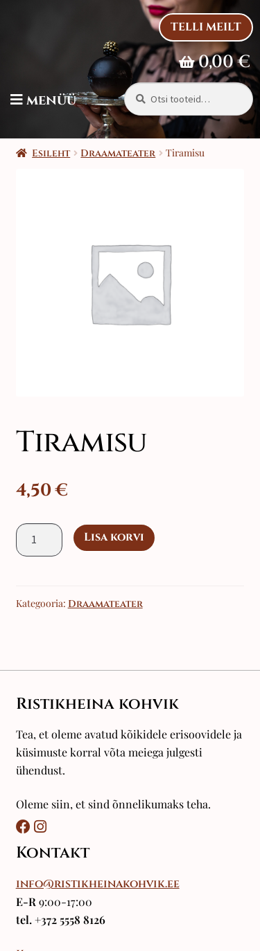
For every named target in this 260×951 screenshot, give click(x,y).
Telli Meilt (206, 27)
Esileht (51, 153)
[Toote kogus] (39, 539)
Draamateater (117, 153)
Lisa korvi (114, 537)
